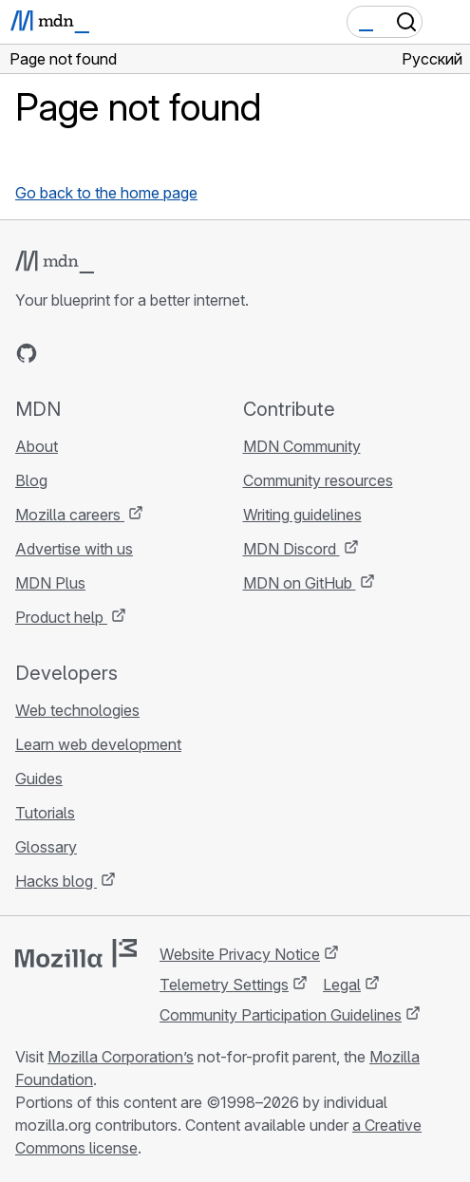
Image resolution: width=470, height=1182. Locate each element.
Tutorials (45, 812)
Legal (342, 984)
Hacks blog (56, 881)
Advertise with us (74, 548)
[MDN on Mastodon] (129, 353)
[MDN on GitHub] (26, 353)
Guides (39, 778)
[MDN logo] (54, 262)
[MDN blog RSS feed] (163, 353)
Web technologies (77, 710)
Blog (31, 480)
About (36, 446)
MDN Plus (50, 582)
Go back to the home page (106, 192)
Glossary (46, 846)
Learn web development (98, 744)
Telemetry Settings (224, 984)
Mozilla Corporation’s (120, 1056)
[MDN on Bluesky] (60, 353)
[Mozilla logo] (76, 953)
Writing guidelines (302, 514)
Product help (61, 617)
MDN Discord (291, 548)
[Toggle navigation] (448, 22)
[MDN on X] (95, 353)
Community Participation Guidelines (281, 1014)
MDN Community (302, 446)
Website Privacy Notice (240, 954)
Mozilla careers (69, 514)
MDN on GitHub (299, 582)
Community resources (318, 480)
